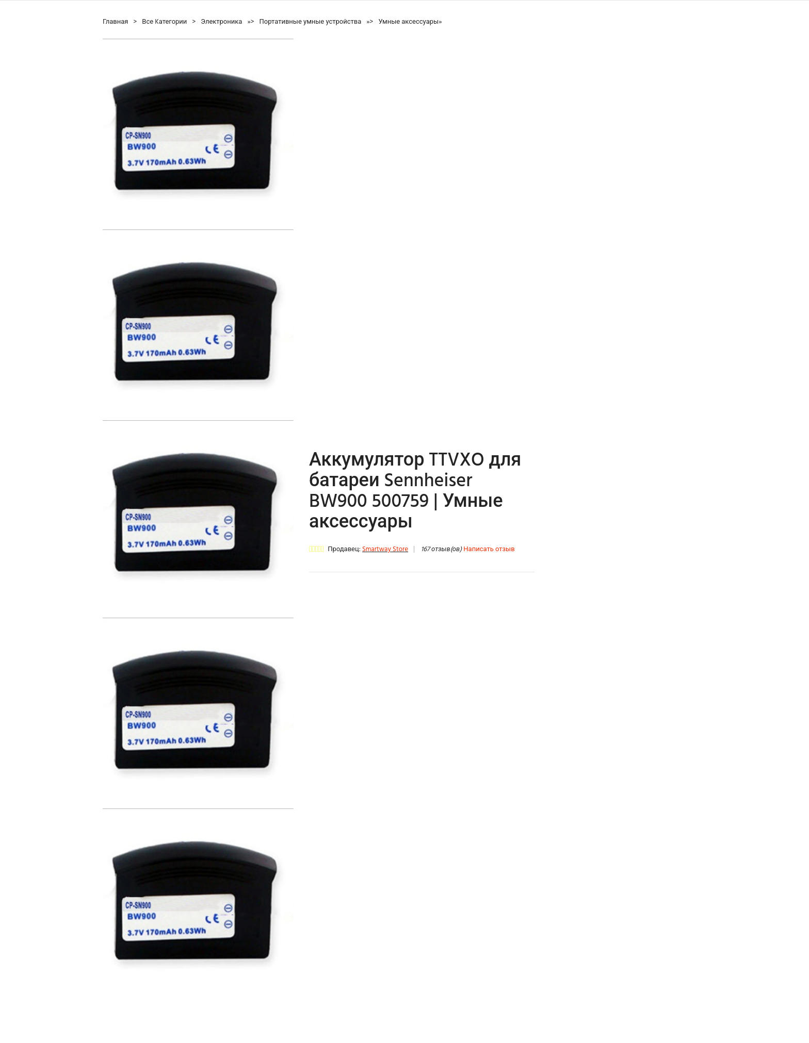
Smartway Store (385, 549)
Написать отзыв (488, 549)
